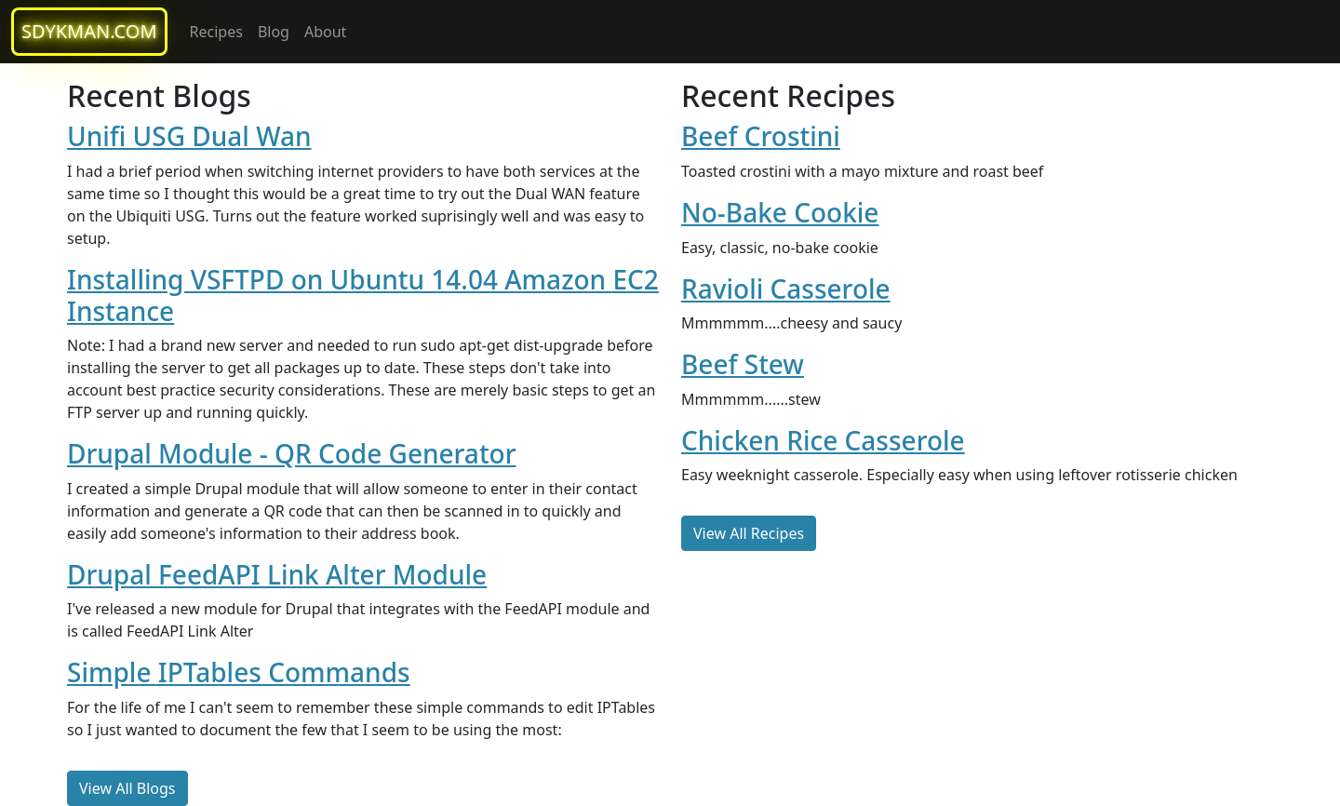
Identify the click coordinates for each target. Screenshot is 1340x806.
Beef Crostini (760, 136)
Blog (273, 31)
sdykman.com (89, 31)
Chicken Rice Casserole (823, 440)
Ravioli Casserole (786, 288)
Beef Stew (742, 364)
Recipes (216, 31)
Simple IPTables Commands (238, 672)
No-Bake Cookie (779, 212)
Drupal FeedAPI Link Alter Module (277, 574)
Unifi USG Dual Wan (189, 136)
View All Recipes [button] (748, 533)
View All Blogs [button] (127, 788)
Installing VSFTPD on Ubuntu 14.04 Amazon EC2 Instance (363, 295)
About (325, 31)
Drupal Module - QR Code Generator (291, 453)
